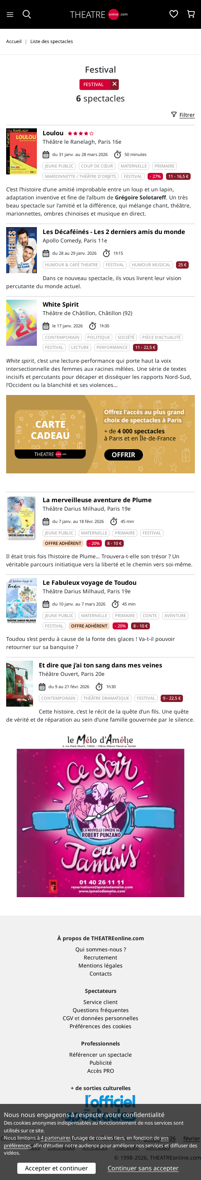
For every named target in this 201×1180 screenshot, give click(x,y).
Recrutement (100, 957)
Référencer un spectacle (100, 1054)
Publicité (101, 1062)
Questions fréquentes (101, 1010)
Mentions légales (100, 965)
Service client (100, 1002)
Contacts (101, 973)
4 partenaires (56, 1137)
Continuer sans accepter (143, 1168)
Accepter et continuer (56, 1168)
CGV (68, 1018)
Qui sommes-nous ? (100, 949)
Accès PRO (100, 1070)
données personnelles (109, 1018)
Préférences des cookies (100, 1026)
